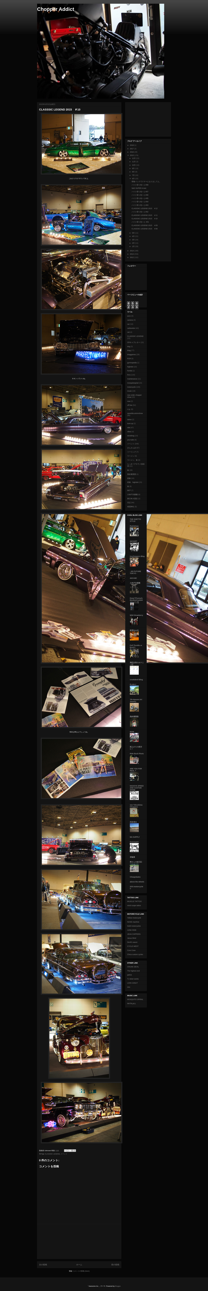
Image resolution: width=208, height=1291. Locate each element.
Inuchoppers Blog (137, 556)
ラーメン (130, 456)
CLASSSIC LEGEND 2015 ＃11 (144, 215)
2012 (132, 257)
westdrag (130, 436)
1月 (133, 246)
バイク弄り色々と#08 (140, 185)
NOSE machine (133, 922)
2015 (132, 155)
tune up (130, 423)
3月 (133, 240)
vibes (129, 432)
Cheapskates (135, 877)
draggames (131, 354)
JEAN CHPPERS (133, 934)
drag (129, 350)
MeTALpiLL (131, 1003)
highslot (130, 367)
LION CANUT (132, 983)
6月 (133, 179)
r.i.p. (128, 409)
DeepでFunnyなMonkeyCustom (136, 599)
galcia (129, 975)
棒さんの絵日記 (136, 862)
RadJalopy (134, 526)
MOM (132, 732)
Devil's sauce (132, 942)
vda (128, 428)
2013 (132, 254)
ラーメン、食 (132, 460)
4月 (133, 236)
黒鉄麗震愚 (131, 474)
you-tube (130, 440)
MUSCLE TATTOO (134, 901)
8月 (133, 172)
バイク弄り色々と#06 (141, 195)
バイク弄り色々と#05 (140, 198)
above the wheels (137, 882)
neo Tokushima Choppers (136, 806)
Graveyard (134, 842)
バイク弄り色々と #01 (140, 222)
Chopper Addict (55, 9)
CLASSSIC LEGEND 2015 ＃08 (144, 229)
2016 (132, 152)
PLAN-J (133, 684)
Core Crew (131, 950)
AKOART (133, 541)
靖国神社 (130, 507)
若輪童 (132, 857)
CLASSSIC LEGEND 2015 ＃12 (144, 208)
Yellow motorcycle (134, 918)
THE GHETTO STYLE (135, 520)
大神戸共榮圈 (135, 583)
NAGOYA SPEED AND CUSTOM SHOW (137, 788)
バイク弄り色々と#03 (140, 205)
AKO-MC (133, 578)
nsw (128, 401)
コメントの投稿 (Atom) (81, 1271)
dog (128, 346)
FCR (129, 359)
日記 (129, 503)
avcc (129, 316)
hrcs (128, 375)
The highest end (133, 971)
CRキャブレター (133, 342)
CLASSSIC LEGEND (52, 1154)
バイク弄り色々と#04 (140, 202)
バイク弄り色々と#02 (140, 212)
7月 (133, 175)
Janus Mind (131, 938)
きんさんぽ (131, 448)
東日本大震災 (132, 499)
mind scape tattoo (134, 905)
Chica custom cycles (135, 954)
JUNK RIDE (131, 930)
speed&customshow (135, 413)
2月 (133, 243)
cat (128, 332)
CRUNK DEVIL (133, 967)
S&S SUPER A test (139, 188)
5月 (133, 233)
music (129, 391)
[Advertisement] (79, 1241)
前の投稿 (115, 1265)
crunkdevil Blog (136, 680)
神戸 (129, 490)
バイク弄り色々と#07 (140, 192)
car (128, 324)
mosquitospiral (132, 383)
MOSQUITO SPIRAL (135, 999)
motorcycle (131, 387)
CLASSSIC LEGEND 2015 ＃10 (144, 219)
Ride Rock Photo (137, 754)
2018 (132, 145)
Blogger (118, 1286)
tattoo (129, 419)
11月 (134, 162)
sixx (128, 987)
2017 (132, 149)
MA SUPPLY (135, 837)
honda (129, 371)
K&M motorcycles (134, 926)
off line (129, 405)
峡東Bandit (134, 630)
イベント (64, 1154)
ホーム (79, 1265)
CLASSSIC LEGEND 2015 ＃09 (144, 225)
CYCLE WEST (133, 946)
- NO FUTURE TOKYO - (135, 572)
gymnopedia (132, 363)
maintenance (132, 379)
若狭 (129, 478)
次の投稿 (43, 1265)
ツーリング (131, 452)
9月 (133, 168)
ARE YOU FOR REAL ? (136, 770)
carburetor (131, 328)
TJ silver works (133, 979)
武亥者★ (133, 822)
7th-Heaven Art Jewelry (136, 700)
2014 (132, 251)
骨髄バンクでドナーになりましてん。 (146, 182)
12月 (134, 158)
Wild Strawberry (136, 615)
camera (130, 320)
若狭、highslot (132, 482)
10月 (134, 165)
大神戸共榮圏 (132, 494)
